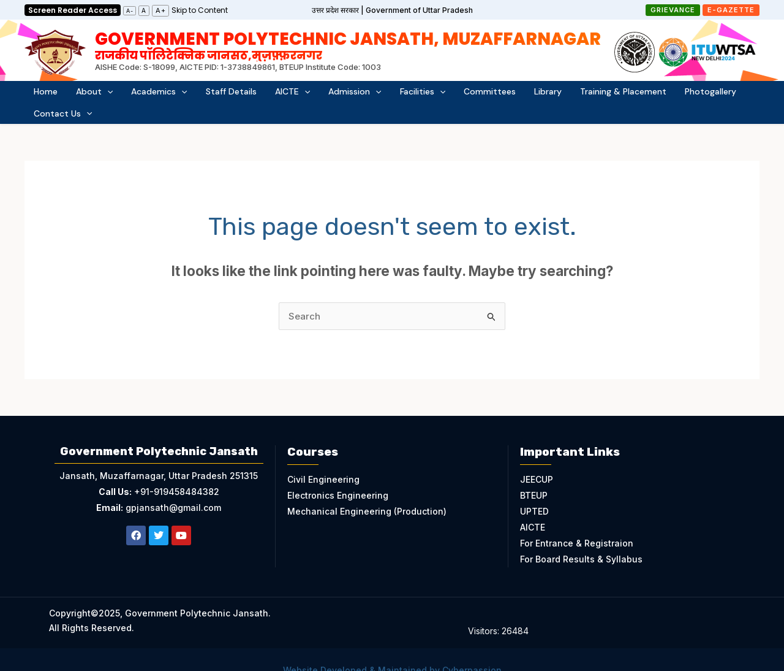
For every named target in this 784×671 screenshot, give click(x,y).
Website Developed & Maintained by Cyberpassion (392, 651)
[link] (200, 9)
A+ (161, 10)
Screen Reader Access (72, 10)
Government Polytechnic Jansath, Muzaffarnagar (348, 44)
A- (130, 10)
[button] (673, 10)
